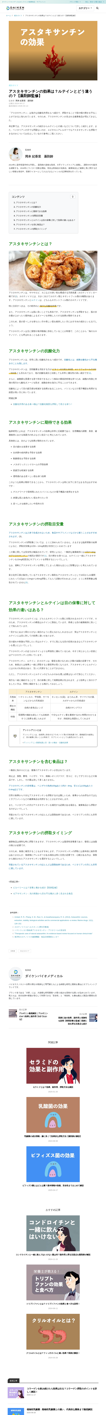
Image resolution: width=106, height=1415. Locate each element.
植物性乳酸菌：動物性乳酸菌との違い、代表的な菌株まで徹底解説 (59, 1409)
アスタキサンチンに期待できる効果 (31, 211)
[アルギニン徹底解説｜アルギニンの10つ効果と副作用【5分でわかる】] (13, 1013)
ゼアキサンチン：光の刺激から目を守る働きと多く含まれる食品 (43, 893)
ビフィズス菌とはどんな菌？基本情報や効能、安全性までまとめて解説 (53, 1185)
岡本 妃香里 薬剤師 (24, 101)
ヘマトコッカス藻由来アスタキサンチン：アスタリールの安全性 (40, 930)
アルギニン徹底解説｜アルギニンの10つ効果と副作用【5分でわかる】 (33, 1016)
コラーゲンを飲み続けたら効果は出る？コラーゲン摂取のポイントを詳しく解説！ (62, 1390)
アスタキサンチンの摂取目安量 (29, 216)
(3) (26, 582)
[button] (97, 8)
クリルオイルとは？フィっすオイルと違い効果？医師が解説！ (53, 1353)
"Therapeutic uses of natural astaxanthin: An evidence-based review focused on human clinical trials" (53, 934)
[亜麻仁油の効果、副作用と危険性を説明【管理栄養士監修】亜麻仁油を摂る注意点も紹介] (93, 1018)
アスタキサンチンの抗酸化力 (28, 207)
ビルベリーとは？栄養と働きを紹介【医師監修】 (35, 887)
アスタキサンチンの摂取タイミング (31, 229)
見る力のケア (24, 951)
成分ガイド (18, 16)
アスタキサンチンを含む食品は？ (30, 224)
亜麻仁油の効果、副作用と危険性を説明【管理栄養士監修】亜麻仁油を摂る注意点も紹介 (72, 1021)
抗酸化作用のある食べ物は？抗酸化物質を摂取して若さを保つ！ (43, 404)
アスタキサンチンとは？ (26, 202)
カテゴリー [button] (86, 7)
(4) (89, 373)
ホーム (8, 16)
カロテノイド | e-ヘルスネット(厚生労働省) (31, 927)
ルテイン (35, 300)
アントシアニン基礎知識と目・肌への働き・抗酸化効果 (46, 743)
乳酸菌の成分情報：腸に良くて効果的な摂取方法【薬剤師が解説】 (53, 1136)
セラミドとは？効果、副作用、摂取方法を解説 (53, 1087)
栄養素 (13, 951)
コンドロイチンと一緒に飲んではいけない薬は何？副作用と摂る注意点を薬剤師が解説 (53, 1255)
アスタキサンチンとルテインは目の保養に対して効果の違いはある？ (45, 220)
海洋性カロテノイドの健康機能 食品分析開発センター (36, 937)
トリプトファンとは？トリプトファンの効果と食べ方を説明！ (53, 1304)
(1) (45, 555)
